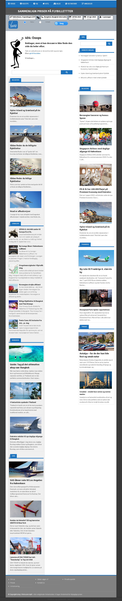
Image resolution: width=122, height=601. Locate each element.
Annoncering (15, 586)
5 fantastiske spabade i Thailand (23, 402)
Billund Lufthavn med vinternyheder (94, 78)
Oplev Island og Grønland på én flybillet (95, 73)
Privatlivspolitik (69, 579)
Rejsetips (24, 3)
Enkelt (48, 22)
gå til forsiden (35, 53)
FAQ (35, 3)
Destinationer (71, 3)
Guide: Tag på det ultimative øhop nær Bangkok (24, 366)
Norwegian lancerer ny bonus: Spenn (94, 56)
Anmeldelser (87, 3)
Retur (32, 22)
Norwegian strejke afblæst (30, 285)
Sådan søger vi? (42, 579)
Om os (12, 579)
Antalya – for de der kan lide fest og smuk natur (94, 355)
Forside (11, 3)
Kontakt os (41, 583)
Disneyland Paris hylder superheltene (95, 310)
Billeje (57, 3)
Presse (12, 583)
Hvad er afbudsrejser (20, 211)
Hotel (46, 3)
